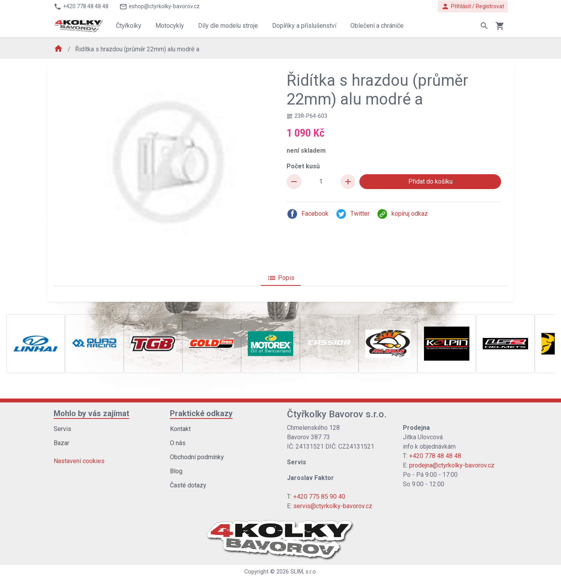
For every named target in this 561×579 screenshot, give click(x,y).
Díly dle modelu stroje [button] (228, 25)
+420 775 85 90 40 (319, 496)
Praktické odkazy (201, 413)
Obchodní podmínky (197, 457)
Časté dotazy (188, 485)
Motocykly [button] (169, 25)
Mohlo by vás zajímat (91, 413)
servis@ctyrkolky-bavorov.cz (332, 506)
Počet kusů (303, 166)
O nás (178, 443)
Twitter (353, 214)
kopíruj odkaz (402, 214)
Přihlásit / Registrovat (472, 6)
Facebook (307, 214)
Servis (62, 429)
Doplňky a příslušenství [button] (304, 25)
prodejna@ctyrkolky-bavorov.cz (451, 465)
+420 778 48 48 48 (435, 456)
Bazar (61, 443)
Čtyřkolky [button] (128, 25)
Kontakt (180, 429)
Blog (176, 471)
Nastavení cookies (79, 461)
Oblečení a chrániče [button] (377, 25)
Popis (280, 278)
